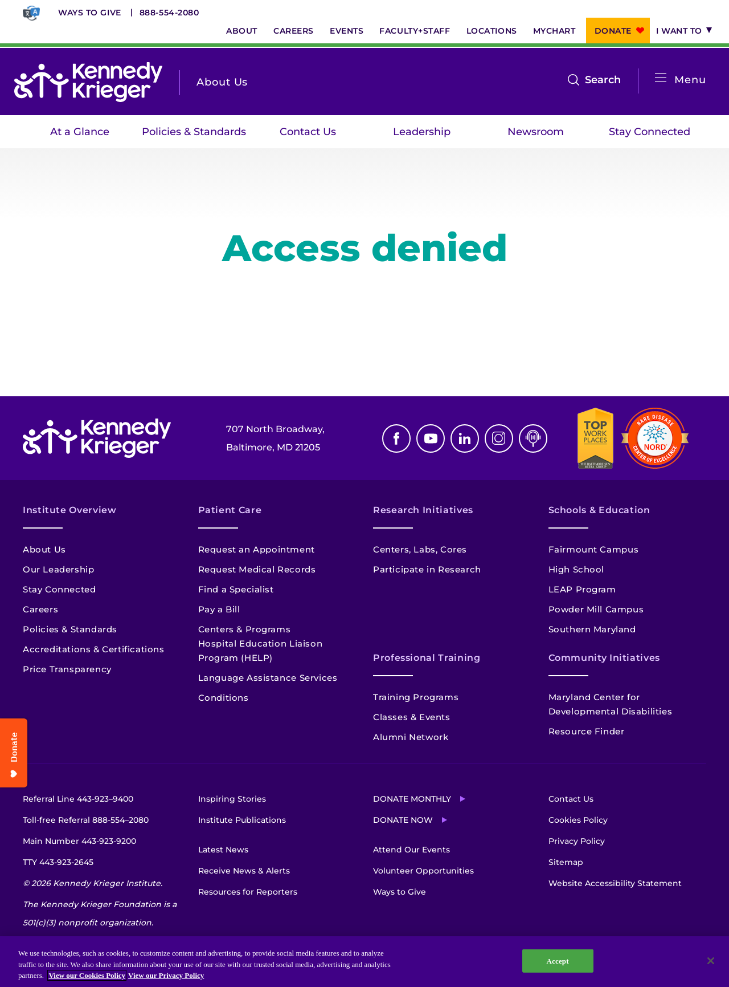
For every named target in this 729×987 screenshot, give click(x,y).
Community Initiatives (604, 657)
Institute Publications (242, 820)
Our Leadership (58, 569)
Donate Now (403, 820)
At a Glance (79, 131)
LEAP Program (582, 589)
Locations (491, 31)
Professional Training (426, 657)
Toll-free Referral (86, 820)
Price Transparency (67, 669)
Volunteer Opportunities (423, 871)
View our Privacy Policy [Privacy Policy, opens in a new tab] (166, 975)
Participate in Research (427, 569)
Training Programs (415, 697)
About (241, 31)
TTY (58, 862)
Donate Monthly (412, 799)
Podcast (533, 438)
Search (603, 80)
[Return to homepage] (88, 82)
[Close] (710, 960)
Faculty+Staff (414, 31)
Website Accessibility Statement (615, 883)
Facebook (396, 438)
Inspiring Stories (232, 799)
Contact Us (308, 131)
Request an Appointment (256, 549)
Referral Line (78, 799)
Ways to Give (89, 12)
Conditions (223, 697)
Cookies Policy (578, 820)
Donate (613, 31)
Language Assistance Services (268, 677)
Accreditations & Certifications (94, 649)
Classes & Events (411, 717)
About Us (44, 549)
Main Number (79, 841)
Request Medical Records (257, 569)
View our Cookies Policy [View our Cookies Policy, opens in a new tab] (86, 975)
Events (346, 31)
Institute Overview (70, 510)
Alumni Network (410, 737)
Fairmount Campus (593, 549)
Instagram (499, 438)
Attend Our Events (411, 849)
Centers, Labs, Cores (420, 549)
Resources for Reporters (247, 892)
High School (576, 569)
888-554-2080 (169, 12)
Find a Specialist (236, 589)
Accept (558, 960)
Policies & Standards (194, 131)
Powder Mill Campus (596, 609)
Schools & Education (599, 510)
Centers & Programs (244, 629)
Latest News (223, 849)
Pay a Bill (219, 609)
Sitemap (565, 862)
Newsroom (535, 131)
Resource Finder (586, 731)
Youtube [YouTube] (430, 438)
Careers (293, 31)
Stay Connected (649, 131)
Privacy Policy (576, 841)
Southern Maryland (592, 629)
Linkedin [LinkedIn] (464, 438)
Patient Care (230, 510)
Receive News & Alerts (244, 871)
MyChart (554, 31)
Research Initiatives (423, 510)
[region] (364, 961)
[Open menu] (660, 78)
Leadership (421, 131)
